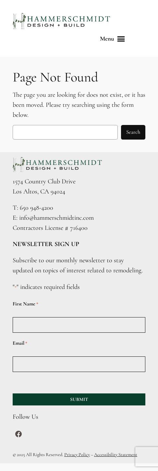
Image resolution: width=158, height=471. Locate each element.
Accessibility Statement (115, 454)
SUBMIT (79, 399)
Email (20, 343)
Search (133, 132)
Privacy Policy (77, 454)
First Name (25, 304)
